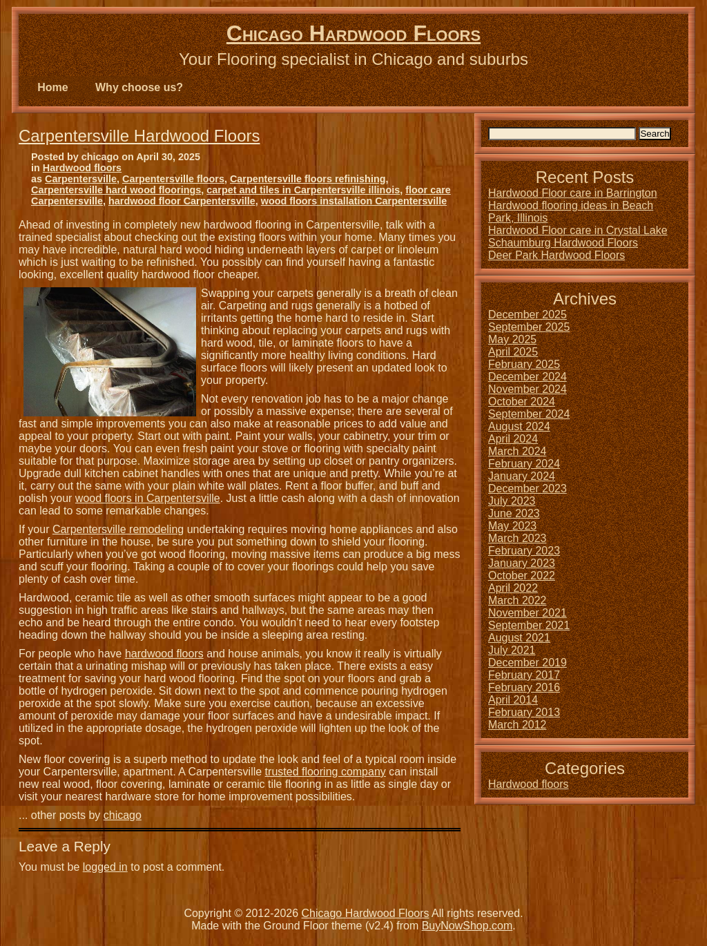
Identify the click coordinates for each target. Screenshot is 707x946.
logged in (105, 867)
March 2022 (517, 600)
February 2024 (524, 464)
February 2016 (524, 687)
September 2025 (529, 327)
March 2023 (517, 538)
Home (52, 87)
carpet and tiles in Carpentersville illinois (303, 189)
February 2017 (524, 675)
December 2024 (527, 377)
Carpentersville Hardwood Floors (139, 135)
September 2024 (529, 414)
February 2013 (524, 712)
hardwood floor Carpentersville (181, 200)
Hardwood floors (82, 167)
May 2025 (512, 339)
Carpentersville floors (173, 178)
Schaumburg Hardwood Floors (563, 243)
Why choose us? (139, 87)
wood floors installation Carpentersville (354, 200)
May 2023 (512, 526)
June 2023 (514, 513)
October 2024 (521, 401)
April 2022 (513, 588)
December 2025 (527, 314)
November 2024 (527, 389)
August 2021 (519, 638)
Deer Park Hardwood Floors (556, 255)
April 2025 (513, 352)
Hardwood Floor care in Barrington (572, 193)
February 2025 (524, 364)
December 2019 (527, 662)
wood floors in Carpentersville (147, 498)
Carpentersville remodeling (118, 529)
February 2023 (524, 551)
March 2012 (517, 725)
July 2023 (512, 501)
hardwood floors (164, 653)
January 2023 (521, 563)
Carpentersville (81, 178)
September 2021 (529, 625)
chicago (123, 815)
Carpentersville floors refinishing (308, 178)
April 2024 (513, 439)
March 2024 (517, 451)
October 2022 (521, 575)
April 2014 (513, 700)
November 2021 (527, 613)
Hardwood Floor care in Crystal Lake (578, 230)
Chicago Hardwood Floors (353, 33)
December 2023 (527, 488)
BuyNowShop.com (467, 925)
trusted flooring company (325, 772)
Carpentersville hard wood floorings (116, 189)
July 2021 (512, 650)
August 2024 (519, 426)
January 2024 (521, 476)
